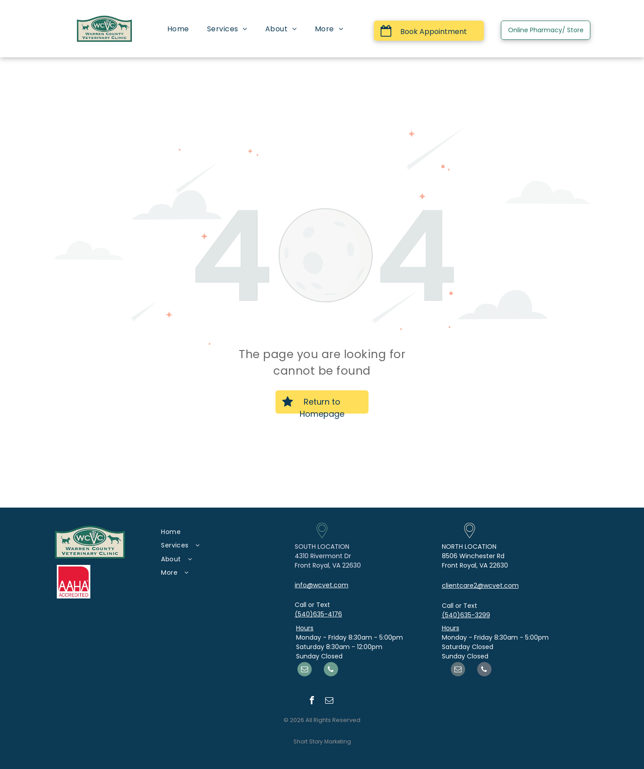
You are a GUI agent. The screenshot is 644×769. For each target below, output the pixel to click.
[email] (304, 670)
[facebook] (311, 701)
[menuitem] (178, 29)
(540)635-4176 (318, 614)
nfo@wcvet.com (322, 585)
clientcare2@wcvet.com (480, 585)
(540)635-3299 (466, 615)
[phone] (331, 670)
